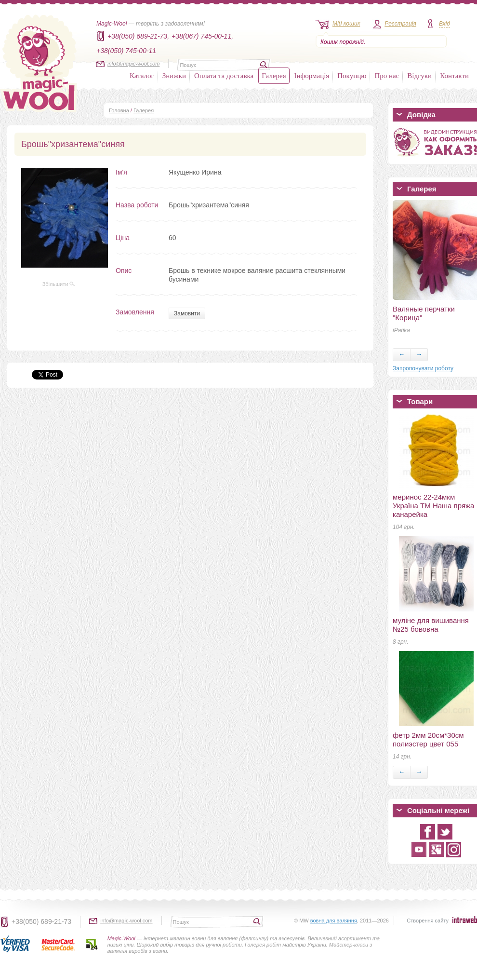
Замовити (187, 313)
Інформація (312, 76)
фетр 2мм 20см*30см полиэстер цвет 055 (428, 739)
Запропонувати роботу (423, 368)
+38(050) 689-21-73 (41, 921)
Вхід (444, 23)
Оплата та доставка (223, 76)
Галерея (274, 76)
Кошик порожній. (342, 42)
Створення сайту (428, 920)
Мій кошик (346, 23)
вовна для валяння (333, 920)
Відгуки (419, 76)
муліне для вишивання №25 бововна (431, 624)
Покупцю (351, 76)
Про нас (386, 76)
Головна (119, 110)
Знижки (174, 76)
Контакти (454, 76)
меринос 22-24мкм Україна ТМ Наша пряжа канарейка (433, 505)
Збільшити (58, 284)
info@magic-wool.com (133, 64)
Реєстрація (400, 23)
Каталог (142, 76)
